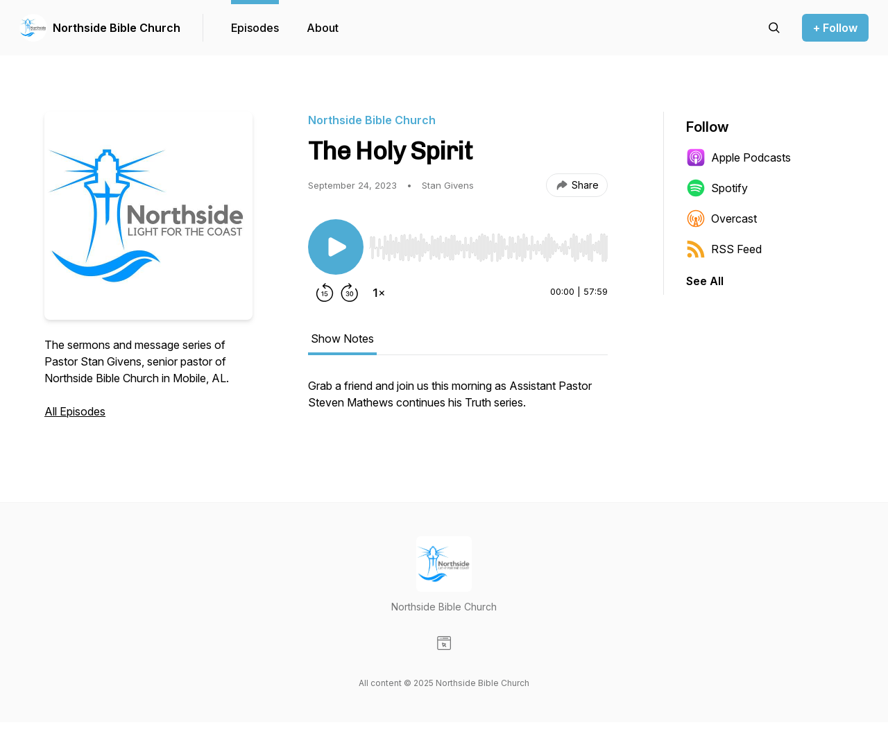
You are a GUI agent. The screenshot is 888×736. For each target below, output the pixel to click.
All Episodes (74, 411)
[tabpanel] (458, 401)
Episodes (255, 28)
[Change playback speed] (379, 292)
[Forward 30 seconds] (349, 292)
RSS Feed (724, 249)
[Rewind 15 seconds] (324, 292)
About (323, 28)
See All (705, 281)
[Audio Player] (488, 243)
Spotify (717, 188)
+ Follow (835, 28)
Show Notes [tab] (342, 338)
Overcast (721, 218)
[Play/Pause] (336, 247)
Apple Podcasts (738, 157)
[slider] (488, 247)
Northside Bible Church (116, 28)
